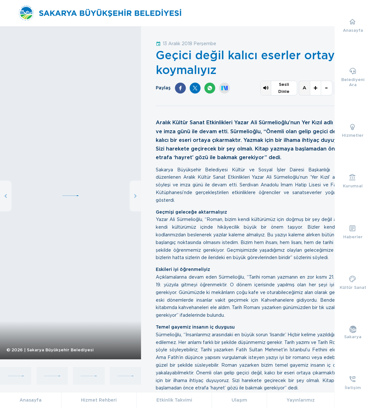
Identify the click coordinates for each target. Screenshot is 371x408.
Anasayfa (31, 400)
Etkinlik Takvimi (174, 400)
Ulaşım (239, 400)
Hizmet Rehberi (99, 400)
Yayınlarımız (301, 400)
